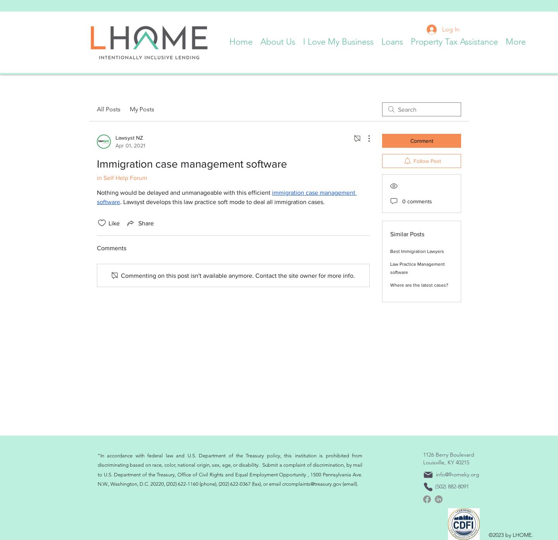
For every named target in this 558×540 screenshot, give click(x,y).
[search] (421, 109)
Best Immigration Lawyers (417, 251)
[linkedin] (439, 499)
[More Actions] (365, 138)
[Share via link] (140, 223)
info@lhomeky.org (457, 474)
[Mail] (428, 475)
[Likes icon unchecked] (102, 223)
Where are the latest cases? (419, 285)
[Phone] (428, 487)
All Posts (109, 109)
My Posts (142, 109)
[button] (278, 40)
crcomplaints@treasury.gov (311, 484)
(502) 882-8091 (452, 486)
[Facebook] (427, 499)
